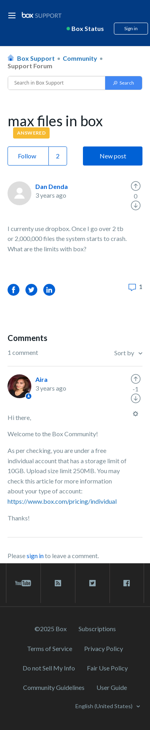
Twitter (31, 289)
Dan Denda (51, 186)
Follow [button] (27, 156)
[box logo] (42, 15)
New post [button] (113, 156)
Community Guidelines (54, 687)
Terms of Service (49, 648)
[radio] (135, 186)
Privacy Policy (103, 648)
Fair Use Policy (107, 668)
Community (80, 58)
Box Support (36, 58)
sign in (35, 555)
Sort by (124, 352)
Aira (41, 379)
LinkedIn (49, 289)
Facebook (13, 289)
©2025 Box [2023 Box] (51, 628)
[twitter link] (92, 583)
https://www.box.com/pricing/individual (62, 501)
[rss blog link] (58, 583)
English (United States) (104, 706)
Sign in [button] (131, 28)
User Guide (111, 687)
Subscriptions (97, 628)
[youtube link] (23, 583)
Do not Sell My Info (49, 668)
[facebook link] (127, 583)
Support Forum (30, 65)
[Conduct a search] (56, 83)
